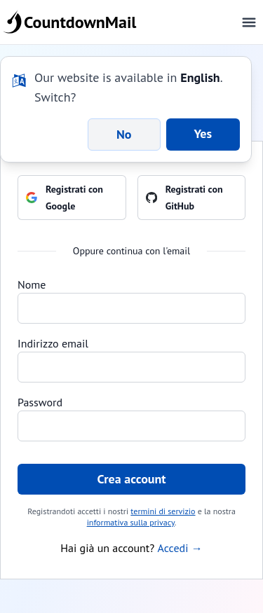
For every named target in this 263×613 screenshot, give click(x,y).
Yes (203, 133)
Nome (32, 284)
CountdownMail (72, 22)
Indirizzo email (53, 343)
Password (40, 402)
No (124, 134)
